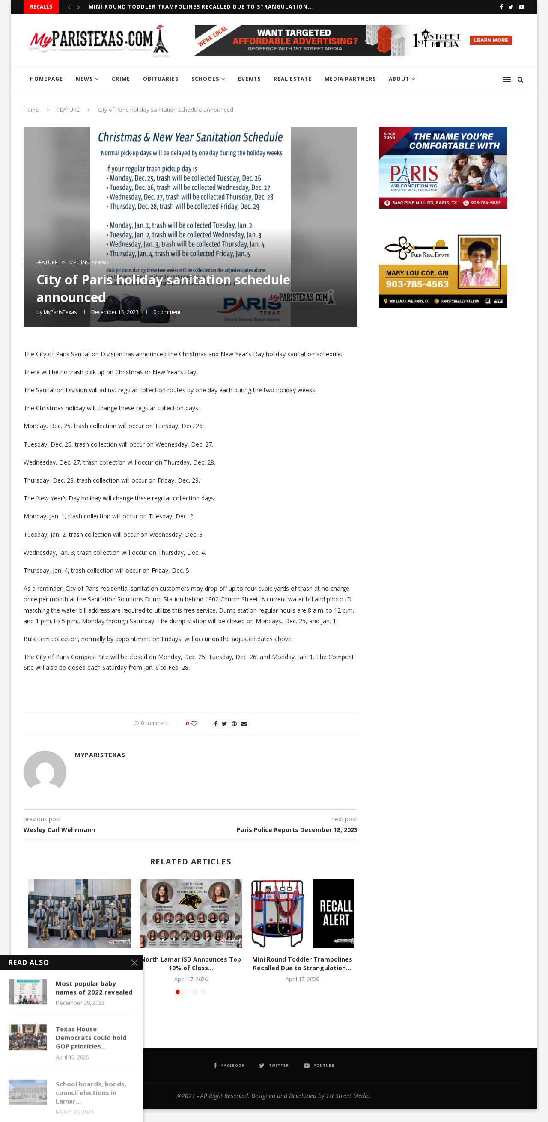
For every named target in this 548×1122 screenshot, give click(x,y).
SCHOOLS (205, 79)
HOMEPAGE (46, 79)
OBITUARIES (161, 79)
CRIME (121, 79)
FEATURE (68, 109)
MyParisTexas (60, 312)
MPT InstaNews (89, 263)
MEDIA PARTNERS (350, 79)
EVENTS (249, 79)
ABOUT (399, 79)
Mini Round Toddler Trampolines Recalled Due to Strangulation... (201, 6)
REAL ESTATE (293, 79)
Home (31, 109)
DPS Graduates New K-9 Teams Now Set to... (80, 963)
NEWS (84, 79)
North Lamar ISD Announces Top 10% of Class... (191, 963)
